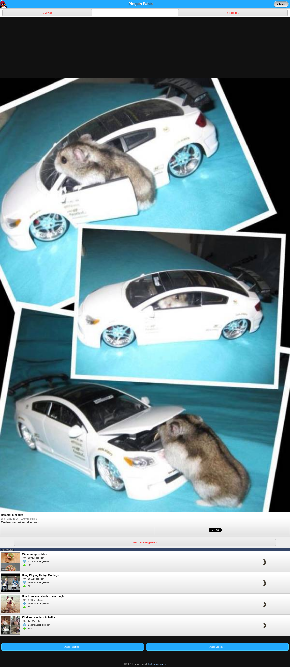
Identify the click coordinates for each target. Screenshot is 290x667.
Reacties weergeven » (145, 542)
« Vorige (47, 12)
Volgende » (233, 12)
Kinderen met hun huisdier (38, 617)
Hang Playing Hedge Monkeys (40, 575)
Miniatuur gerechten (34, 554)
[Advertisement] (145, 47)
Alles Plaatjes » (72, 646)
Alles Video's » (217, 646)
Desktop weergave (156, 664)
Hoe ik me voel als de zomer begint (43, 596)
